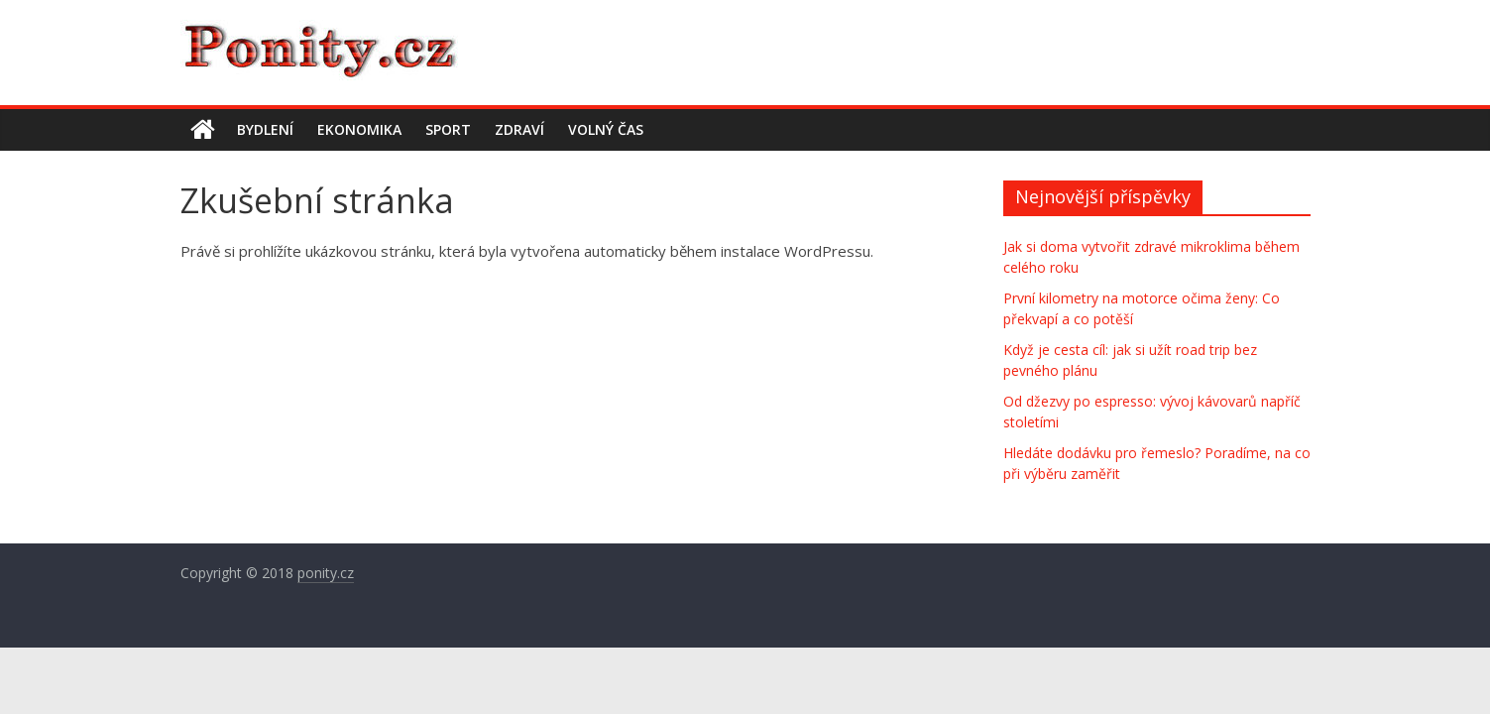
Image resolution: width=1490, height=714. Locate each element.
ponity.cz (325, 572)
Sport (448, 129)
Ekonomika (359, 129)
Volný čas (605, 129)
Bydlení (265, 129)
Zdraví (519, 129)
